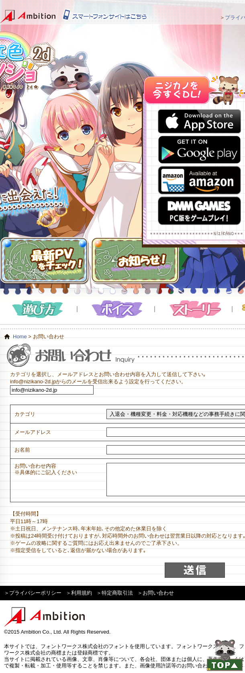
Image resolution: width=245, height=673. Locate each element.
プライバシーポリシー (35, 593)
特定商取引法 (117, 593)
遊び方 (39, 309)
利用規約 (81, 593)
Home (20, 336)
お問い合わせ (158, 593)
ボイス (116, 309)
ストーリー (194, 309)
